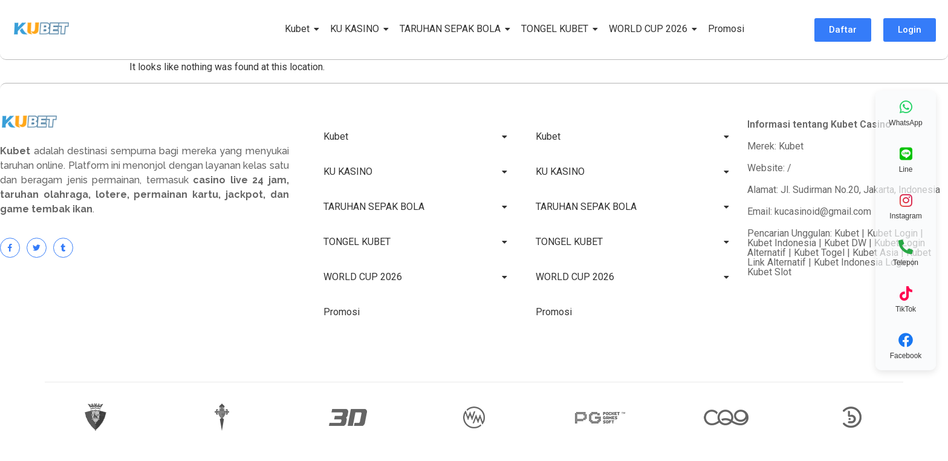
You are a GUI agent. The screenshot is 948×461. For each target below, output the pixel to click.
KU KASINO (356, 28)
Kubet (299, 28)
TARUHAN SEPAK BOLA (452, 28)
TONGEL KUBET (556, 28)
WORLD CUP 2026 (650, 28)
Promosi (726, 28)
